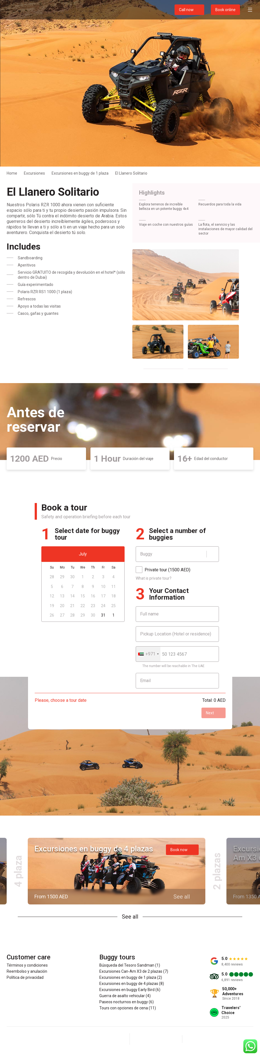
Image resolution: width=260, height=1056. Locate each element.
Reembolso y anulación (27, 971)
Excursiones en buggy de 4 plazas (93, 848)
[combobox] (148, 654)
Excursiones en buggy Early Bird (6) (129, 990)
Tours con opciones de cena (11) (127, 1008)
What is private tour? (153, 578)
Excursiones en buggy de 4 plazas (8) (131, 983)
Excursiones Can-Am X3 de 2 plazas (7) (133, 971)
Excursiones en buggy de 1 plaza (80, 173)
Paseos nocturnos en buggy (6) (126, 1002)
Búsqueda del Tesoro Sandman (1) (129, 965)
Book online (225, 9)
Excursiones (34, 173)
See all (130, 916)
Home (12, 173)
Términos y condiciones (27, 965)
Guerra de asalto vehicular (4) (125, 996)
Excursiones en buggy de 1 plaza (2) (130, 977)
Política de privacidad (25, 977)
